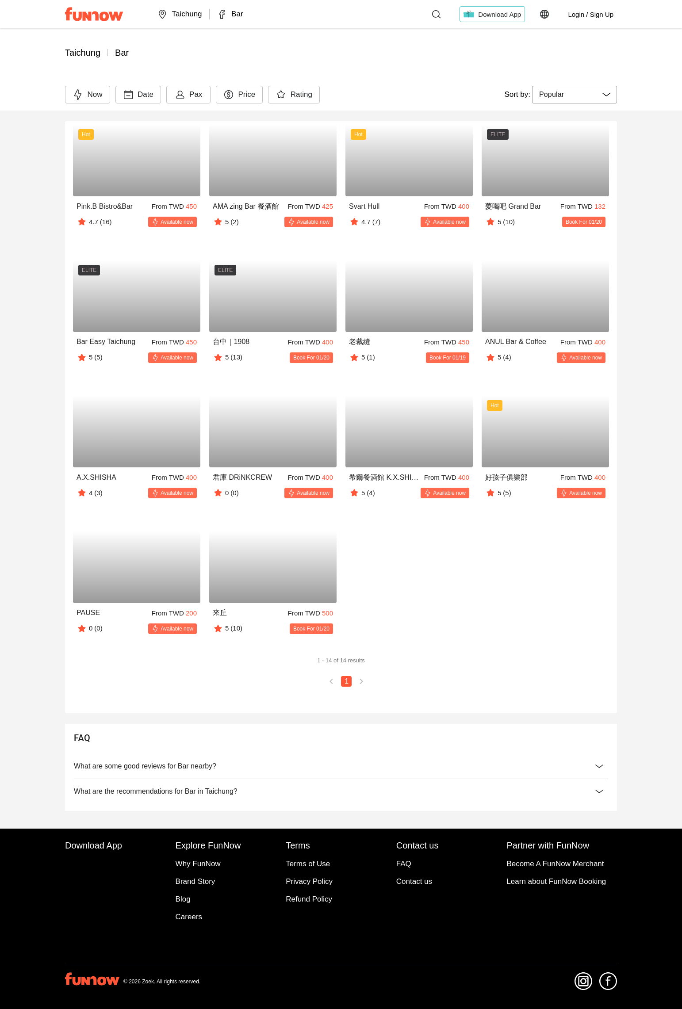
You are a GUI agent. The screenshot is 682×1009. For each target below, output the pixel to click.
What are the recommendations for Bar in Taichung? (341, 791)
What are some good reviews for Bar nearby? (341, 766)
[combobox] (574, 94)
